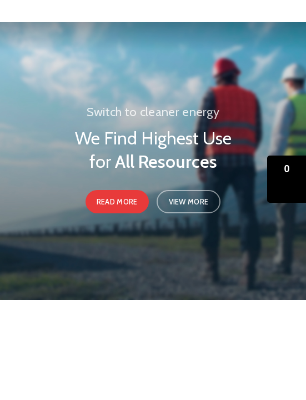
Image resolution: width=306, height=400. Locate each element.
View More (189, 201)
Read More (117, 201)
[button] (286, 179)
